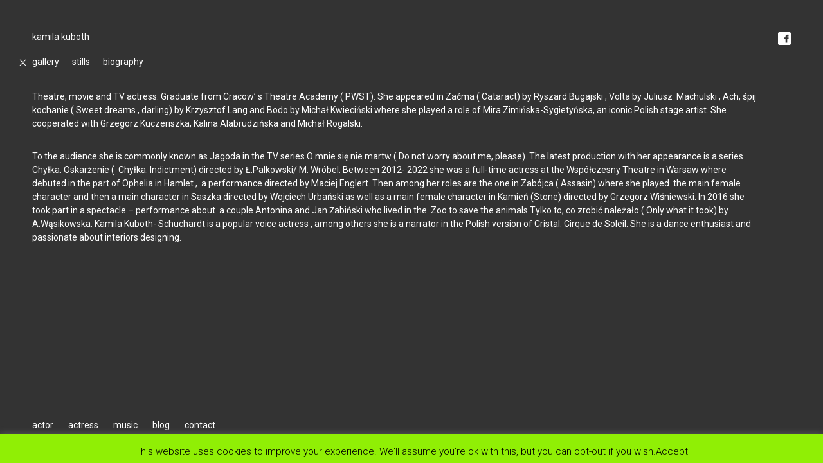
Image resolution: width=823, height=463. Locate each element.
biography (123, 62)
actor (42, 425)
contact (200, 425)
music (125, 425)
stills (81, 62)
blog (161, 425)
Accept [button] (672, 451)
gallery (45, 62)
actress (83, 425)
